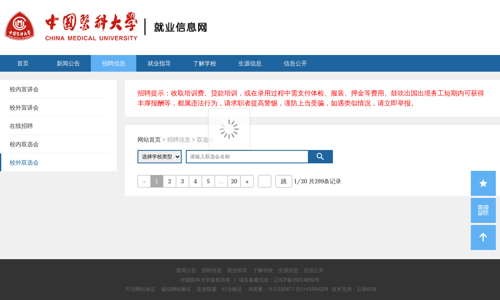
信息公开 (295, 63)
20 (234, 181)
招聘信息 (113, 63)
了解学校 (204, 63)
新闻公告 (68, 63)
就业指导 (159, 63)
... (221, 181)
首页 (23, 63)
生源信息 (250, 63)
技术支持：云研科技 (354, 289)
